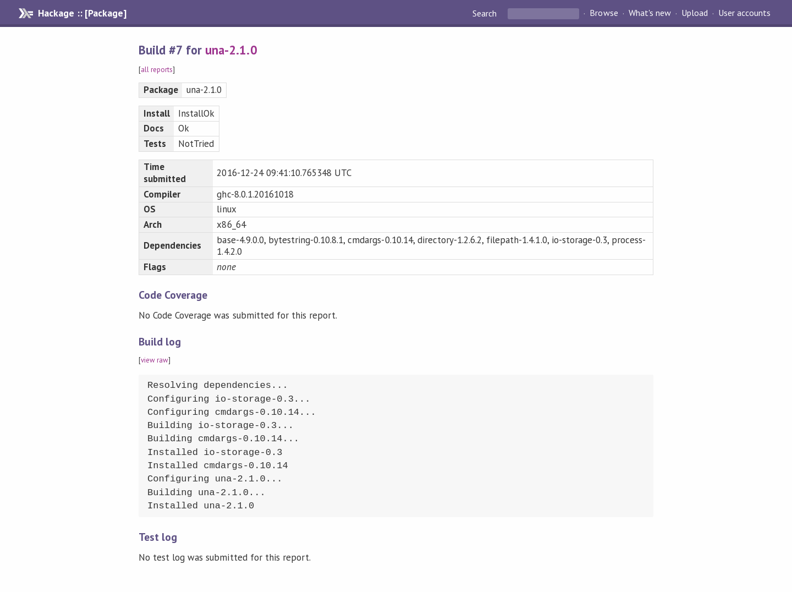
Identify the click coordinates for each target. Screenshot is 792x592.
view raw (154, 360)
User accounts (744, 13)
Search (485, 13)
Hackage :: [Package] (82, 13)
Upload (694, 13)
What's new (650, 13)
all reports (157, 69)
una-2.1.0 (231, 50)
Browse (604, 13)
